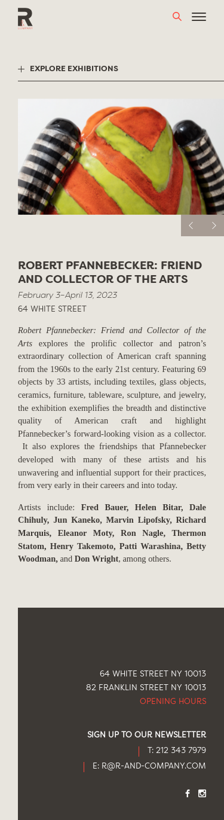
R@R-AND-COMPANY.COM (154, 766)
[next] (213, 225)
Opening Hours (173, 702)
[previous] (191, 225)
